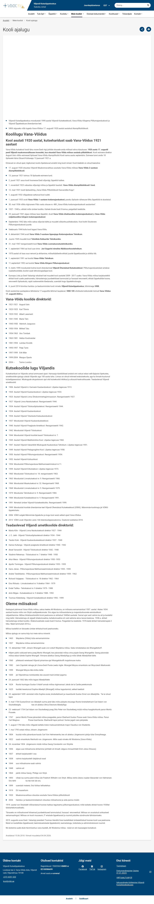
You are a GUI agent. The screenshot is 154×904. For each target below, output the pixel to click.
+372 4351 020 (9, 877)
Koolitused (114, 14)
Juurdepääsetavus (92, 5)
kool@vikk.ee (8, 881)
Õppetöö (53, 14)
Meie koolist (77, 14)
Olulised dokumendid (96, 14)
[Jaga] (142, 29)
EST (107, 5)
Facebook (83, 868)
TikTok (92, 868)
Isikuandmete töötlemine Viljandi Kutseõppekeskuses (130, 883)
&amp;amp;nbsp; (59, 77)
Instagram (102, 868)
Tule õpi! (41, 14)
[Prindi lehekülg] (148, 29)
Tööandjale (127, 14)
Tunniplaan (121, 866)
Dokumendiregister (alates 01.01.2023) (127, 872)
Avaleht (31, 14)
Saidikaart (83, 899)
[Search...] (148, 5)
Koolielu (64, 14)
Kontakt (138, 14)
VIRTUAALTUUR (123, 878)
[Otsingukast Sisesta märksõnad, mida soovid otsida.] (133, 5)
